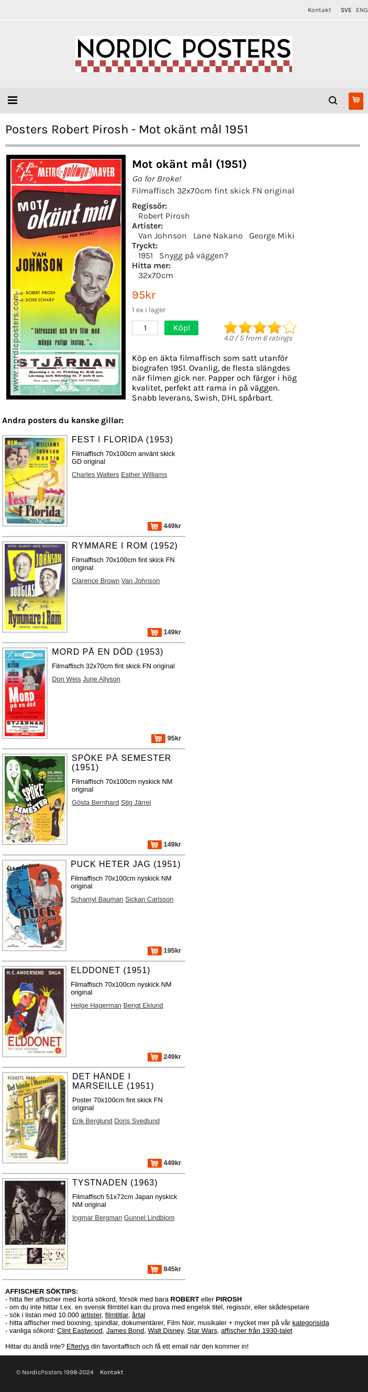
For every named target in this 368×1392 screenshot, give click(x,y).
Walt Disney (165, 1330)
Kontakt (319, 10)
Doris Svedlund (137, 1121)
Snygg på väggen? (193, 255)
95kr (166, 738)
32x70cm (155, 275)
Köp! (181, 328)
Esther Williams (144, 474)
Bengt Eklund (143, 1005)
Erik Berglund (92, 1121)
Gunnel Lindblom (149, 1218)
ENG (362, 10)
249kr (164, 1056)
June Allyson (101, 679)
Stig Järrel (136, 802)
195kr (164, 950)
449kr (164, 526)
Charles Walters (95, 474)
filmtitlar (116, 1315)
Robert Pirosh (164, 216)
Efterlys (77, 1346)
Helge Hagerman (96, 1005)
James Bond (125, 1330)
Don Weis (66, 679)
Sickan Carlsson (149, 899)
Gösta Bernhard (95, 802)
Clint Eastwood (80, 1330)
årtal (138, 1315)
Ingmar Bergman (97, 1218)
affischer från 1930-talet (256, 1330)
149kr (164, 632)
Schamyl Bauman (97, 899)
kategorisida (311, 1323)
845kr (164, 1269)
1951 (145, 255)
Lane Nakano (218, 236)
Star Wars (202, 1330)
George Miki (272, 236)
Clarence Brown (95, 581)
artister (91, 1315)
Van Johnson (162, 236)
